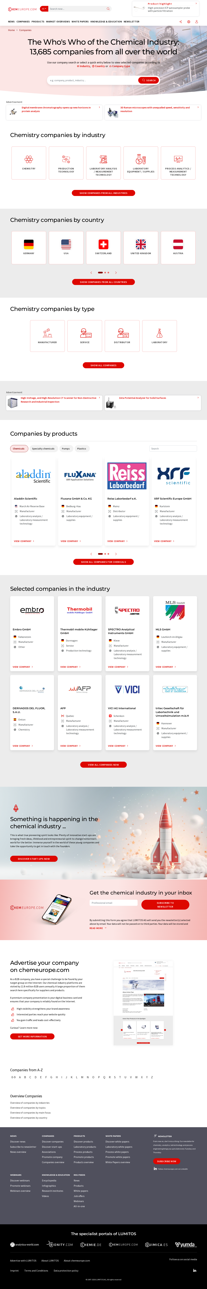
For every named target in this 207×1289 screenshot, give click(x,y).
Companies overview (53, 1162)
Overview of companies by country (28, 1117)
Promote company (52, 1157)
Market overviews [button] (58, 21)
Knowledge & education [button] (106, 21)
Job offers (79, 1196)
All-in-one (79, 1206)
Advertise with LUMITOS (23, 1260)
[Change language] (189, 22)
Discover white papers (117, 1141)
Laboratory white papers (118, 1146)
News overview (18, 1151)
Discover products (83, 1141)
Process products (83, 1151)
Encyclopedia (49, 1180)
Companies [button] (23, 21)
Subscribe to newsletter (165, 904)
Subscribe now (166, 1161)
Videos (45, 1196)
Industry (85, 66)
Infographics (49, 1185)
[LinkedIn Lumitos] (195, 1270)
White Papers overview (117, 1162)
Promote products (84, 1157)
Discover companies (53, 1141)
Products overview (84, 1162)
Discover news (17, 1141)
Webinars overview (20, 1190)
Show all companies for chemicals (103, 561)
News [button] (11, 21)
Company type (121, 66)
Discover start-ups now (34, 858)
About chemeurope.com (77, 1260)
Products (79, 1185)
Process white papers (117, 1151)
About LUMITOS (50, 1260)
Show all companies (104, 365)
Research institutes (52, 1190)
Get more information (32, 1036)
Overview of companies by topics (28, 1107)
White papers (81, 1190)
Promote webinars (20, 1185)
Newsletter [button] (131, 21)
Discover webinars (20, 1180)
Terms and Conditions (36, 1270)
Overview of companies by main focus (30, 1112)
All (43, 8)
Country (100, 66)
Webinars (79, 1201)
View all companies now (103, 764)
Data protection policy (66, 1270)
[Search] (108, 9)
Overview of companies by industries (30, 1102)
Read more (99, 928)
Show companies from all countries (103, 282)
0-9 (13, 1077)
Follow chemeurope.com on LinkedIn (170, 1169)
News (77, 1180)
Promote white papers (117, 1157)
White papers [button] (80, 21)
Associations (49, 1151)
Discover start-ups (52, 1146)
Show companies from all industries (104, 193)
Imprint (14, 1270)
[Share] (180, 22)
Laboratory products (85, 1146)
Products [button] (38, 21)
